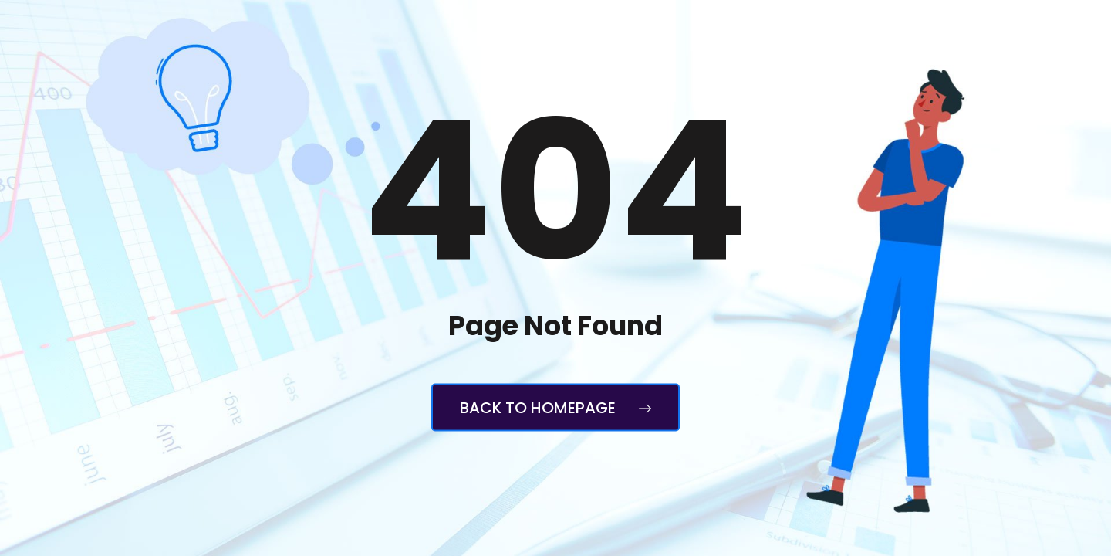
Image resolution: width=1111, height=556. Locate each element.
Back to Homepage (555, 408)
